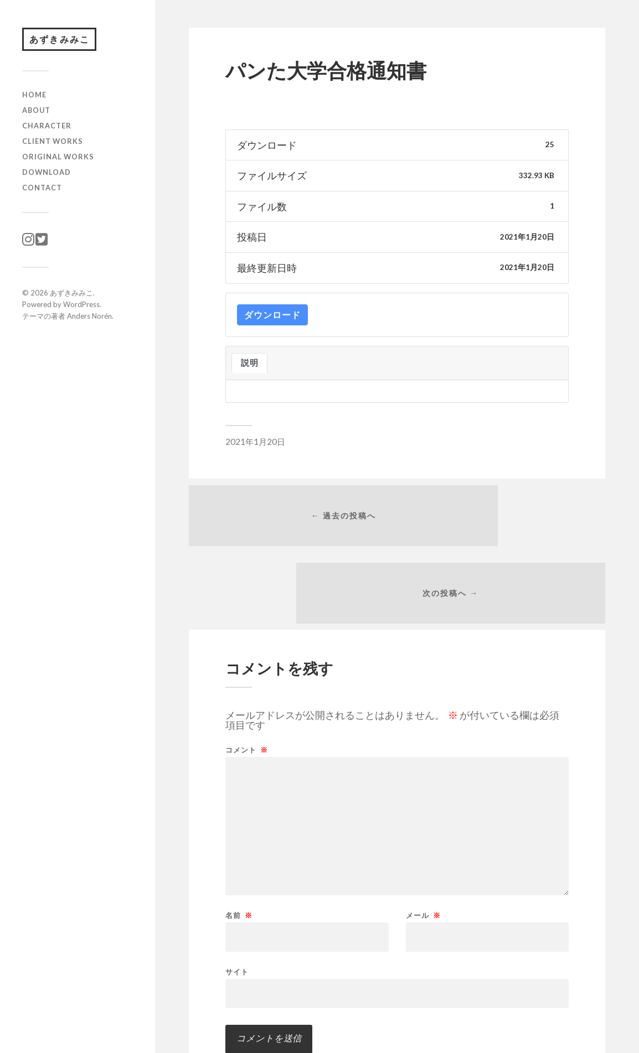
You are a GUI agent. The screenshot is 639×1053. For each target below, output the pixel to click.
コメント (246, 690)
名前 (238, 856)
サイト (237, 912)
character (46, 129)
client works (52, 145)
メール (423, 856)
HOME (34, 99)
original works (58, 160)
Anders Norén (89, 319)
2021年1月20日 (255, 442)
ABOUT (36, 114)
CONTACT (42, 191)
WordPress (81, 308)
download (46, 176)
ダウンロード (272, 314)
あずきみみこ (64, 41)
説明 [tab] (249, 362)
